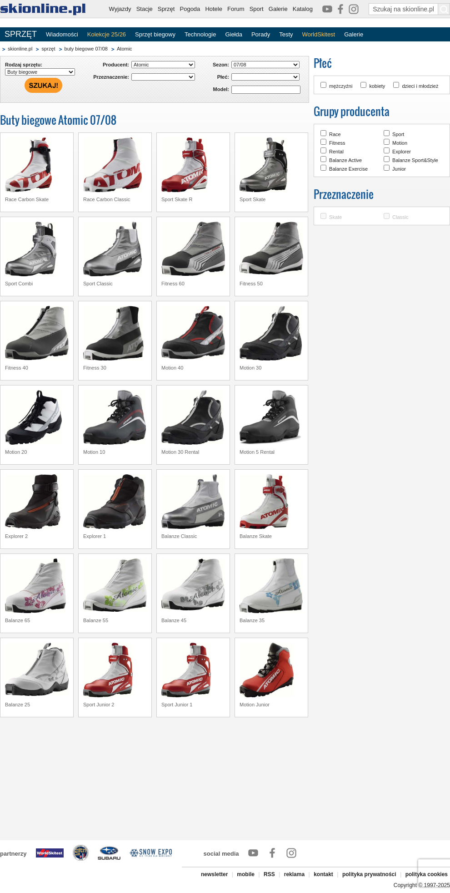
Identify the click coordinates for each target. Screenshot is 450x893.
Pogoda (190, 8)
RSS (269, 874)
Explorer (401, 151)
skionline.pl (20, 48)
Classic (400, 217)
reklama (294, 874)
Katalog (303, 8)
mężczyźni (340, 86)
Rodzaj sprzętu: (23, 64)
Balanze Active (345, 160)
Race (335, 134)
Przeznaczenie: (111, 77)
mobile (246, 874)
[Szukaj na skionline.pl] (444, 9)
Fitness (337, 143)
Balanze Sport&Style (415, 160)
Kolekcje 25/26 (106, 34)
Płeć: (223, 77)
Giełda (233, 34)
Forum (236, 8)
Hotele (213, 8)
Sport (257, 8)
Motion (399, 143)
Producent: (116, 64)
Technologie (200, 34)
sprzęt (48, 48)
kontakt (323, 874)
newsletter (214, 874)
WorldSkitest (318, 34)
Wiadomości (62, 34)
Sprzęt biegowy (155, 34)
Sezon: (221, 64)
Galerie (278, 8)
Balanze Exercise (348, 169)
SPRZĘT (21, 34)
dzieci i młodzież (420, 86)
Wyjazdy (120, 8)
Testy (286, 34)
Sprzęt (166, 8)
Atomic (124, 48)
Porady (260, 34)
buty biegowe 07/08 (86, 48)
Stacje (144, 8)
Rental (336, 151)
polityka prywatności (369, 874)
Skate (335, 217)
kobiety (377, 86)
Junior (399, 169)
